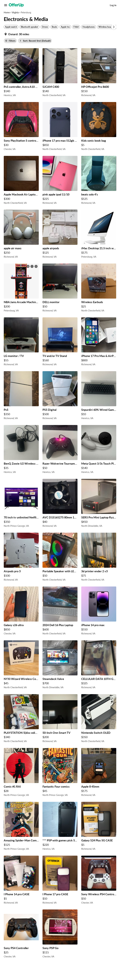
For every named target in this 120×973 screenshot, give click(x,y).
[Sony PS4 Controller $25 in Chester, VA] (21, 934)
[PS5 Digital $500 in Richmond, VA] (60, 396)
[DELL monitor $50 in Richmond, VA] (60, 289)
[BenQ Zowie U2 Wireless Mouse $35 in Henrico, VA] (21, 450)
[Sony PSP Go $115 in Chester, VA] (60, 934)
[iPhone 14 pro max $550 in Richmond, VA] (98, 611)
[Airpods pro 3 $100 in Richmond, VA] (21, 558)
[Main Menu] (6, 5)
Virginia (15, 12)
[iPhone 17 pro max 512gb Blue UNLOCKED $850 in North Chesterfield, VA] (60, 127)
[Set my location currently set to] (16, 34)
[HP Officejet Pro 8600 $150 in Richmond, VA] (98, 73)
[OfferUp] (16, 5)
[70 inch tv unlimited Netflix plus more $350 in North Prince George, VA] (21, 504)
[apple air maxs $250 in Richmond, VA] (21, 235)
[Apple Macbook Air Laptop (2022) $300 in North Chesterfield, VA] (21, 181)
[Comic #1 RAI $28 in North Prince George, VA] (21, 773)
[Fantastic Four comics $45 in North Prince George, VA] (60, 773)
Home (7, 12)
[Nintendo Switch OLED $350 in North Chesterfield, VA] (98, 719)
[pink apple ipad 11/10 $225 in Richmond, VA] (60, 181)
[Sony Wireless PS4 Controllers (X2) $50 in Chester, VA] (98, 881)
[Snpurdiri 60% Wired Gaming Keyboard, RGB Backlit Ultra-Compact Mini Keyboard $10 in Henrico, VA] (98, 396)
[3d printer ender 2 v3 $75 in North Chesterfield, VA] (98, 558)
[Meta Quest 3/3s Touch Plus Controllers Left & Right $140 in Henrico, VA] (98, 450)
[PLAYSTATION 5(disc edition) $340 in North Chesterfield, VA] (21, 719)
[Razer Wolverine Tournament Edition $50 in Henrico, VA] (60, 450)
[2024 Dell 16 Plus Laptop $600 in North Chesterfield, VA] (60, 611)
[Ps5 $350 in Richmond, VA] (21, 396)
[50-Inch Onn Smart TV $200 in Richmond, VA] (60, 719)
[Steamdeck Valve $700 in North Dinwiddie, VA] (60, 665)
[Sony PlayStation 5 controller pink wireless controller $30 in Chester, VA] (21, 127)
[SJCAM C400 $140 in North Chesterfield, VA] (60, 73)
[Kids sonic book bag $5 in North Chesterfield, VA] (98, 127)
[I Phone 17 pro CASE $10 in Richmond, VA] (60, 881)
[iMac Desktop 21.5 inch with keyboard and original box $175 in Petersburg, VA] (98, 235)
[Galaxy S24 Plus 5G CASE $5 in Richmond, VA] (98, 827)
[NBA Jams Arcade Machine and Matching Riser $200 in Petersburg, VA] (21, 289)
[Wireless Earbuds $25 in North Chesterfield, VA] (98, 289)
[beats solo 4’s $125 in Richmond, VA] (98, 181)
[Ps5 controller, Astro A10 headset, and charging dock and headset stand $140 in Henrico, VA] (21, 73)
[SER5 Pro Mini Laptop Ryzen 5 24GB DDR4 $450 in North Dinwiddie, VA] (98, 504)
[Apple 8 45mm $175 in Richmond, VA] (98, 773)
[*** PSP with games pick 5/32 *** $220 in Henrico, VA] (60, 827)
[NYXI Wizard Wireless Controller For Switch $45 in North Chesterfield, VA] (21, 665)
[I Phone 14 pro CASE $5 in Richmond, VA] (21, 881)
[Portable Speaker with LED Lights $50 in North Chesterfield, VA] (60, 558)
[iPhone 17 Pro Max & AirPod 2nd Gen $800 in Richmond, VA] (98, 342)
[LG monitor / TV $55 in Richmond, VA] (21, 342)
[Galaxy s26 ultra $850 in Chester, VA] (21, 611)
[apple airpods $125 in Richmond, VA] (60, 235)
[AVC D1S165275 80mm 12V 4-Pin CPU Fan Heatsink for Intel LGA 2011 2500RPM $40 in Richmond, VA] (60, 504)
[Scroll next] (113, 26)
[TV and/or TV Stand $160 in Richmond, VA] (60, 342)
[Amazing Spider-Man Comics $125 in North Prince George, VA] (21, 827)
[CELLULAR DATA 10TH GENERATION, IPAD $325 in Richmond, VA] (98, 665)
